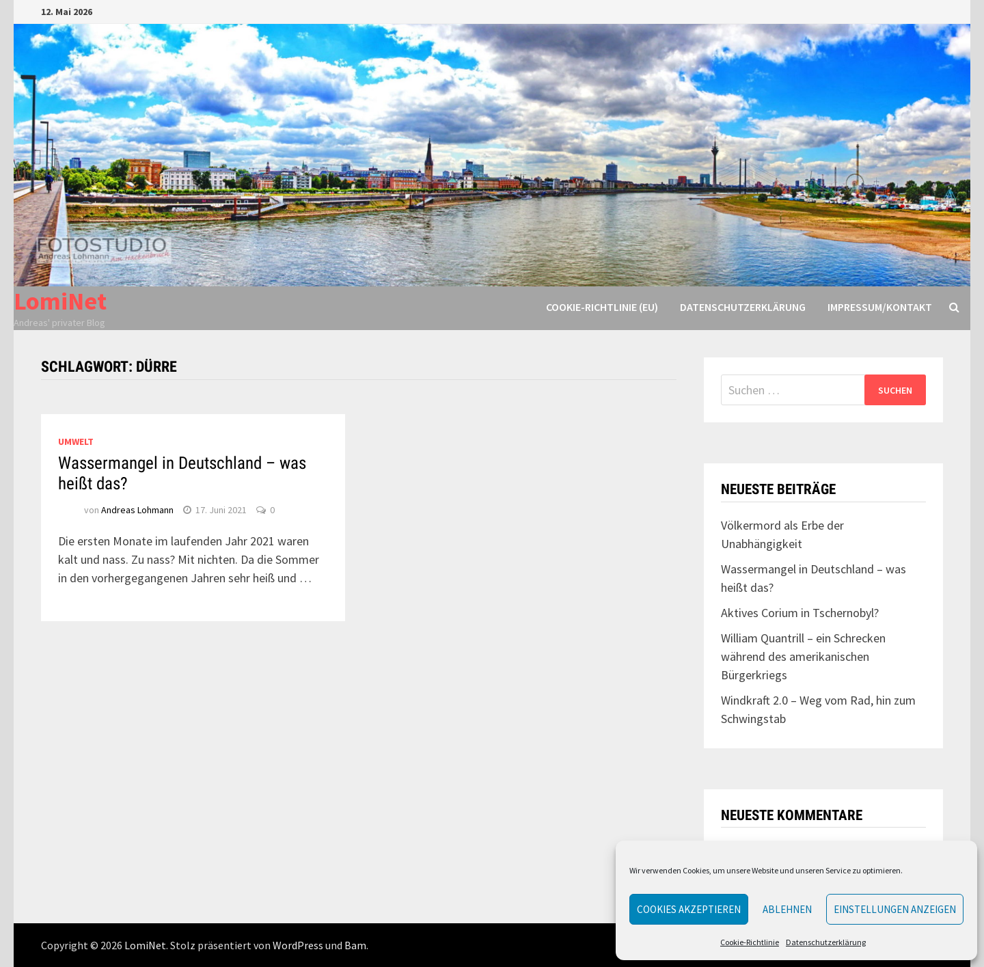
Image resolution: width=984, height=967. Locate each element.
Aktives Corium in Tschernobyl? (800, 613)
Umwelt (76, 441)
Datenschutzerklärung (826, 942)
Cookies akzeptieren (689, 909)
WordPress (298, 945)
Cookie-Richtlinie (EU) (602, 307)
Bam (355, 945)
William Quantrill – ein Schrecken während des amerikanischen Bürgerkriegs (803, 656)
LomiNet (60, 301)
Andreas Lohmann (137, 510)
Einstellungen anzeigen (895, 909)
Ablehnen (787, 909)
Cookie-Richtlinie (749, 942)
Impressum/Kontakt (880, 307)
